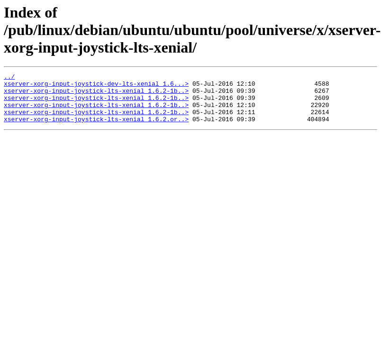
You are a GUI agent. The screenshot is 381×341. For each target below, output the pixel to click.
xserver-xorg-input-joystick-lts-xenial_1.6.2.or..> (96, 129)
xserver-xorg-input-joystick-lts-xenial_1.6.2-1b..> (96, 94)
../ (9, 77)
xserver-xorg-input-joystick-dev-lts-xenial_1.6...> (96, 86)
